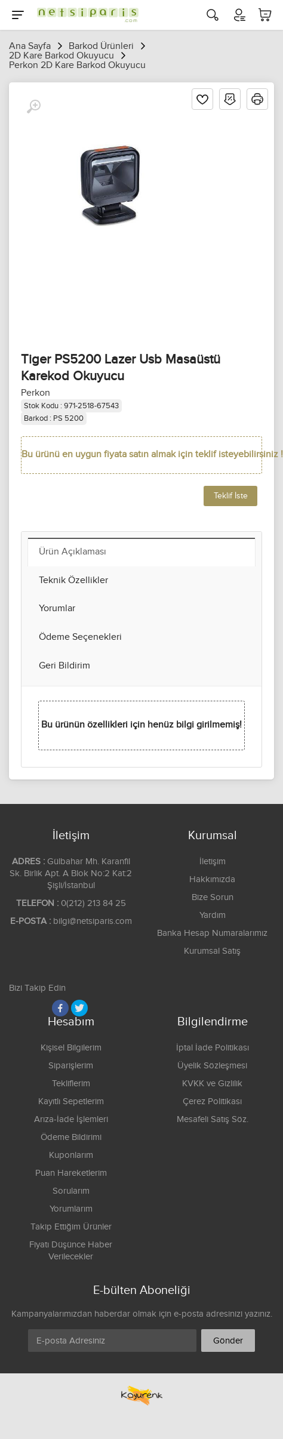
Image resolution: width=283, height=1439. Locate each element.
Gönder (228, 1341)
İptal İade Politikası (212, 1048)
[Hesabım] (239, 15)
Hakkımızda (212, 879)
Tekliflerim (71, 1084)
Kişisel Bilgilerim (71, 1048)
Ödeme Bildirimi (71, 1137)
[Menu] (18, 15)
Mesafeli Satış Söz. (212, 1119)
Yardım (212, 915)
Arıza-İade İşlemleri (71, 1119)
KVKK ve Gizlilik (212, 1084)
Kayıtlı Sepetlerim (71, 1101)
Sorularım (71, 1191)
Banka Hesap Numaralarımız (212, 933)
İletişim (212, 861)
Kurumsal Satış (212, 951)
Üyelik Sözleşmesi (212, 1066)
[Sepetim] (265, 15)
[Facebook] (60, 1008)
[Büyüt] (33, 106)
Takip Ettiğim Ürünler (71, 1227)
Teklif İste (231, 496)
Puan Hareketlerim (71, 1173)
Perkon (35, 393)
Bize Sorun (212, 897)
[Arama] (212, 15)
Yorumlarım (71, 1209)
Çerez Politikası (212, 1101)
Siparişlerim (70, 1066)
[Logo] (85, 15)
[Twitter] (79, 1008)
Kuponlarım (71, 1155)
